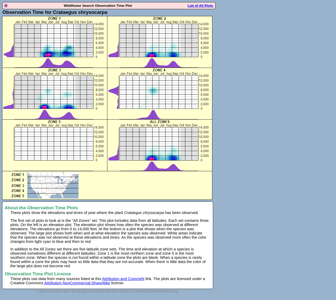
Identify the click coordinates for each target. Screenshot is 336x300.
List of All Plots (201, 6)
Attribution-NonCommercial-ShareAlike (77, 283)
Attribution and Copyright (123, 279)
